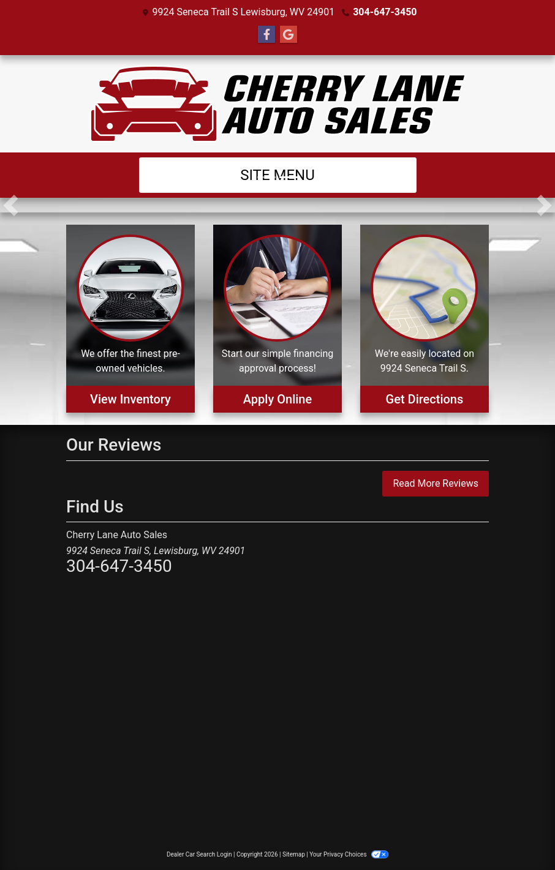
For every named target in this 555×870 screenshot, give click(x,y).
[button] (10, 205)
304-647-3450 (385, 12)
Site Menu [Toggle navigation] (277, 175)
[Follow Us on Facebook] (266, 35)
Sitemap (293, 854)
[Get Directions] (424, 319)
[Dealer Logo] (277, 104)
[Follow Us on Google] (288, 35)
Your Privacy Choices (348, 854)
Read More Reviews (435, 483)
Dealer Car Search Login (199, 854)
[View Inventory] (130, 319)
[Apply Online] (277, 319)
